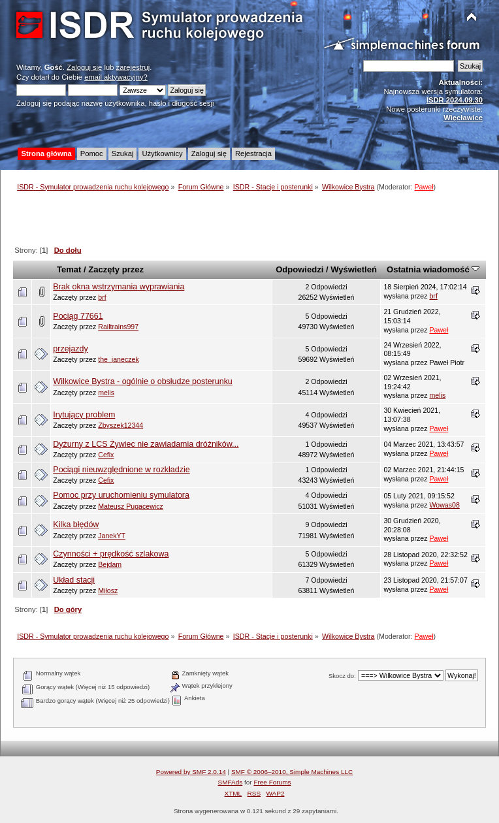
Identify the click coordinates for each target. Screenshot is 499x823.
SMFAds (230, 782)
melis (106, 392)
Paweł (424, 187)
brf (102, 297)
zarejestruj (133, 67)
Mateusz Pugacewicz (130, 506)
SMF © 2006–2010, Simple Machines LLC (292, 771)
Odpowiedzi (299, 269)
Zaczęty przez (116, 269)
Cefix (106, 455)
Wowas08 (444, 505)
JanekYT (111, 536)
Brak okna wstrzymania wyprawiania (118, 286)
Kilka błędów (76, 524)
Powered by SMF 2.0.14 (191, 771)
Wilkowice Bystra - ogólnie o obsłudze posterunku (142, 381)
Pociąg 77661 (78, 316)
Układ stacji (74, 580)
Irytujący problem (84, 414)
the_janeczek (118, 359)
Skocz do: (342, 675)
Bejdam (109, 564)
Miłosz (108, 590)
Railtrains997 (118, 327)
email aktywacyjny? (116, 77)
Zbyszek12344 (120, 425)
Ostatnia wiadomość (433, 269)
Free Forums (272, 782)
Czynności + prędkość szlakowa (111, 553)
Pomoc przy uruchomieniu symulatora (121, 495)
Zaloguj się (84, 67)
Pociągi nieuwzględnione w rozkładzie (121, 469)
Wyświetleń (353, 269)
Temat (69, 269)
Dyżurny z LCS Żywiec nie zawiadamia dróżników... (145, 444)
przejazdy (70, 348)
